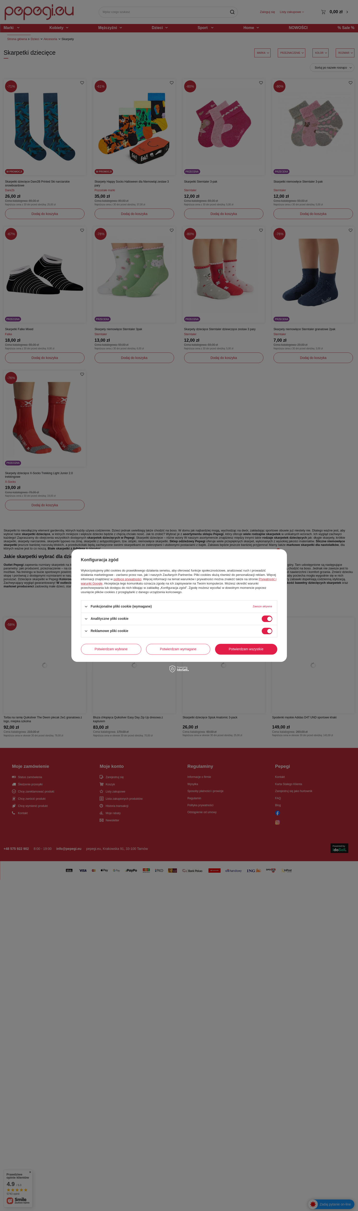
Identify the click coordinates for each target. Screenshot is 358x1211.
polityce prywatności (127, 579)
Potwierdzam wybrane (111, 649)
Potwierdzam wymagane (178, 649)
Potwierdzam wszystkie (246, 649)
